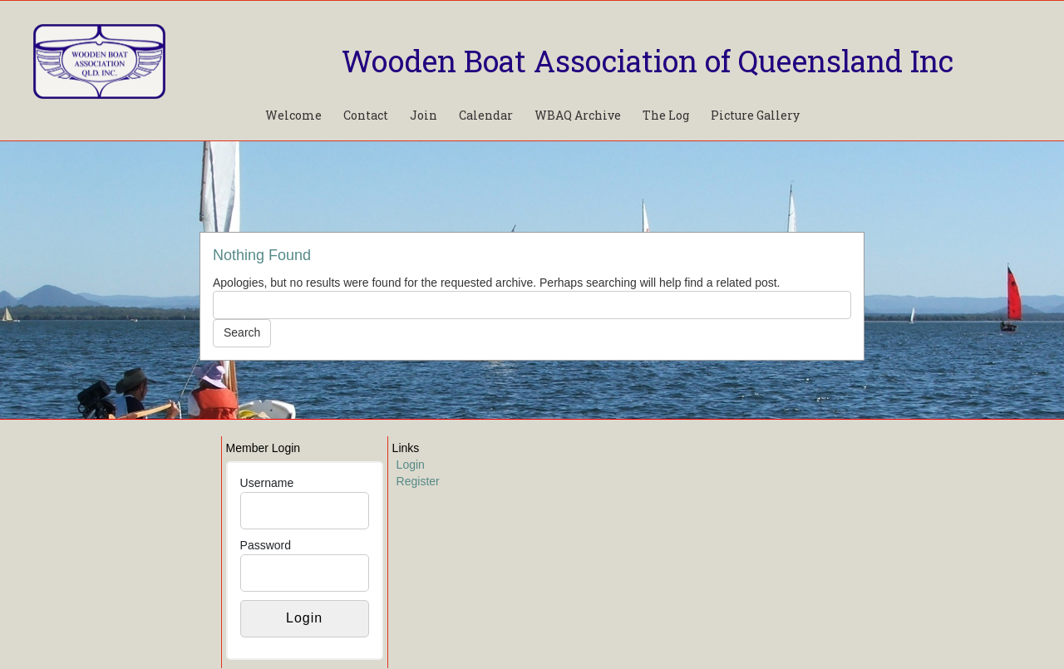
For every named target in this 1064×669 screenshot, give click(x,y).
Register (418, 481)
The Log (666, 115)
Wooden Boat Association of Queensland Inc (647, 61)
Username (267, 482)
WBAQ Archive (577, 115)
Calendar (486, 115)
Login (411, 464)
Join (423, 115)
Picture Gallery (755, 115)
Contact (365, 115)
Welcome (293, 115)
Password (265, 545)
